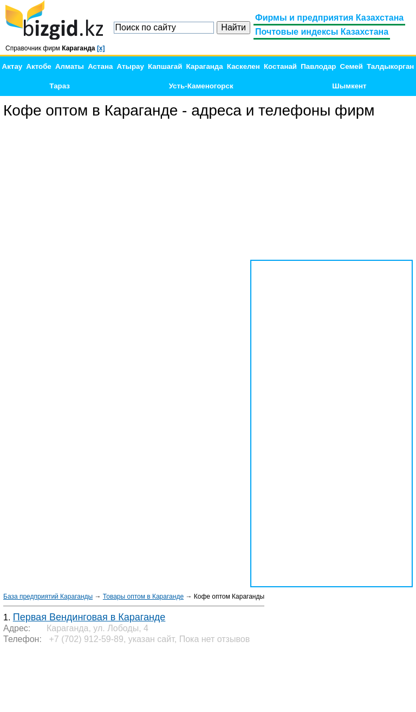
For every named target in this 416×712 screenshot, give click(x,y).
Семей (351, 66)
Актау (12, 66)
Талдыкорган (390, 66)
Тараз (59, 86)
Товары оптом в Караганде (143, 596)
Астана (100, 66)
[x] (101, 48)
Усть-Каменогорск (201, 86)
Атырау (130, 66)
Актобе (38, 66)
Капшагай (165, 66)
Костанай (280, 66)
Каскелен (243, 66)
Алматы (69, 66)
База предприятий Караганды (48, 596)
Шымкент (349, 86)
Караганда (204, 66)
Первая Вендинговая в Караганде (89, 617)
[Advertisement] (331, 190)
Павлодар (318, 66)
